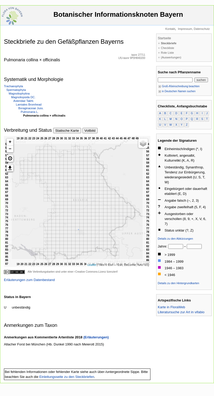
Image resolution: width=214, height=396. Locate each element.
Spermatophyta (16, 89)
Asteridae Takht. (23, 100)
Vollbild (90, 131)
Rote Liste (167, 52)
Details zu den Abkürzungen (175, 238)
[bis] (194, 246)
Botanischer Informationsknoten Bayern (118, 16)
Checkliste (167, 48)
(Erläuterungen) (96, 337)
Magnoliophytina (19, 93)
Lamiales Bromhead (29, 104)
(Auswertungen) (171, 57)
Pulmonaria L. (29, 111)
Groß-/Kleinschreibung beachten (179, 86)
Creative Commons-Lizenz (90, 271)
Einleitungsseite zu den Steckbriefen (66, 377)
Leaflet (91, 264)
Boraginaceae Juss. (31, 108)
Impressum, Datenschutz (194, 28)
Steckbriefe (168, 43)
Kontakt (170, 28)
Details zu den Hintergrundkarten (178, 283)
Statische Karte (67, 131)
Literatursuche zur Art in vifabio (181, 312)
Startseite (164, 38)
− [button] (10, 149)
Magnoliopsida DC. (23, 97)
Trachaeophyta (13, 86)
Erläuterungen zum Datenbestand (29, 280)
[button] (10, 158)
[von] (175, 246)
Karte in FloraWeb (171, 307)
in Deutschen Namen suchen (176, 91)
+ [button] (10, 142)
